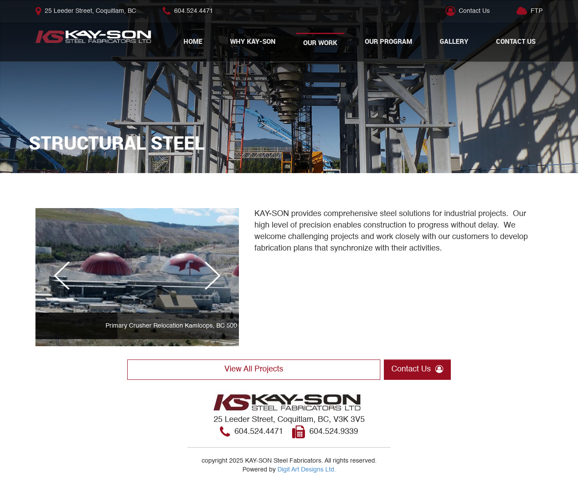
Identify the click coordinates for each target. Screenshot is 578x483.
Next (209, 284)
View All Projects (253, 369)
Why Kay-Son (253, 41)
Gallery (454, 41)
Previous (65, 284)
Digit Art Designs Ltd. (306, 470)
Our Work (320, 42)
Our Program (388, 41)
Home (193, 41)
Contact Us (474, 11)
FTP (537, 11)
